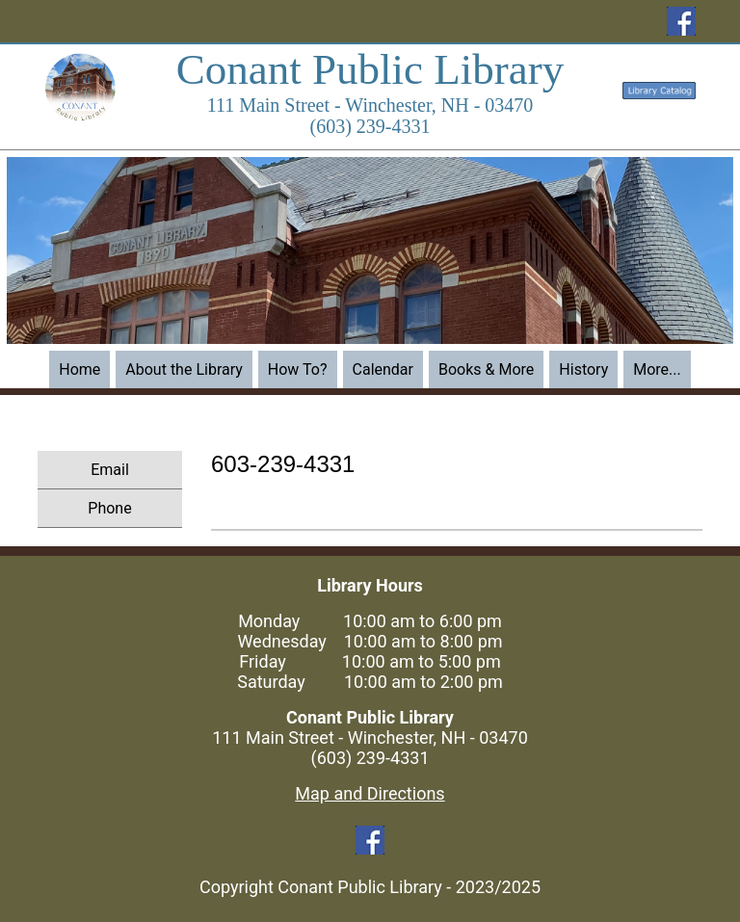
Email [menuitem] (110, 470)
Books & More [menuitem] (486, 369)
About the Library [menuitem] (184, 369)
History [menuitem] (583, 369)
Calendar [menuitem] (383, 369)
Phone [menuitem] (109, 508)
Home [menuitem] (79, 369)
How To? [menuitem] (298, 369)
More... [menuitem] (657, 369)
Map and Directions (369, 793)
